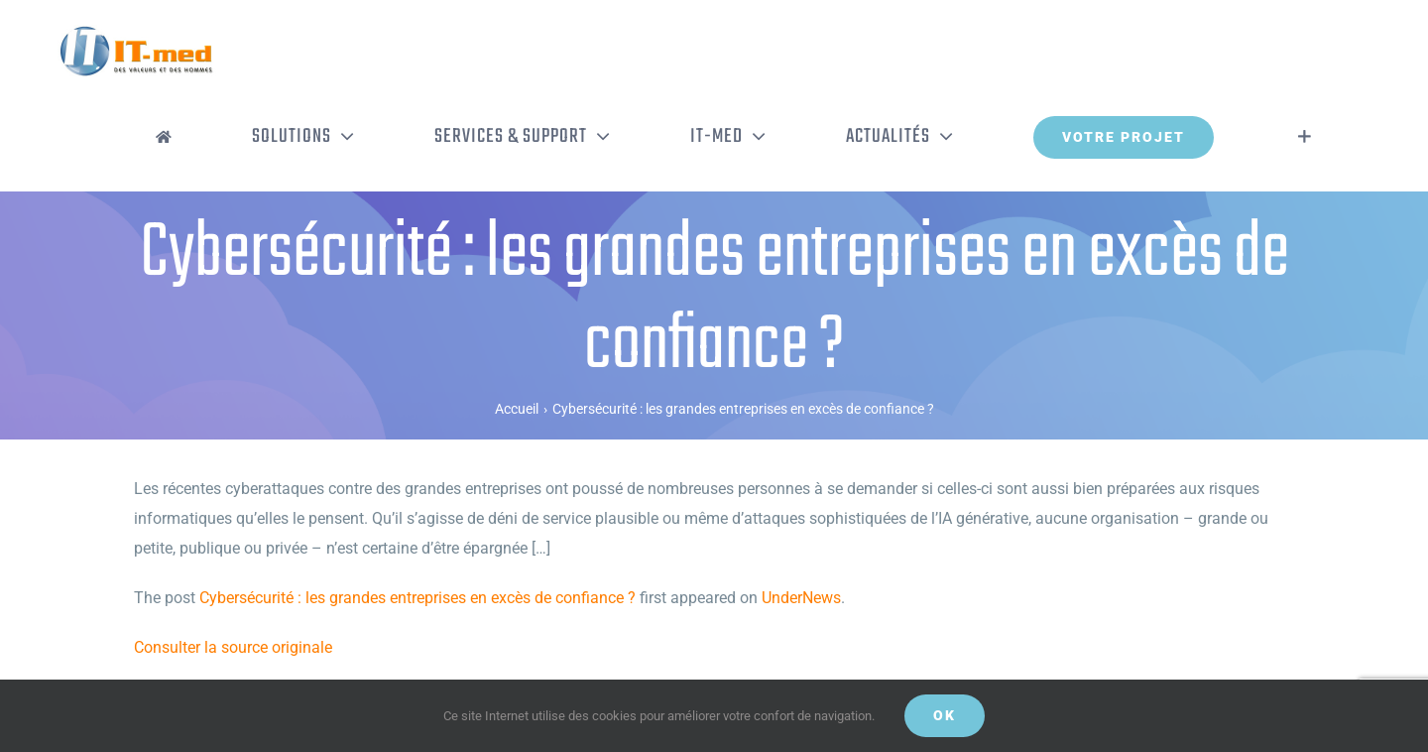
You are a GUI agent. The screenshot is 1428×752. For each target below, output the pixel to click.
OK (944, 715)
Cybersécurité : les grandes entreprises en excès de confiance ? (417, 597)
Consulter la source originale (233, 647)
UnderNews (801, 597)
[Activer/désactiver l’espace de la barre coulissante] (1304, 137)
